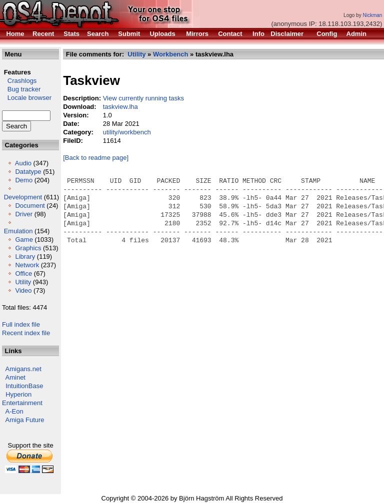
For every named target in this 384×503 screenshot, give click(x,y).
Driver (23, 214)
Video (23, 290)
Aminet (16, 377)
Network (27, 265)
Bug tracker (21, 89)
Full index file (21, 324)
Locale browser (27, 97)
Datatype (28, 171)
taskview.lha (120, 106)
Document (29, 205)
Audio (23, 163)
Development (23, 197)
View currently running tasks (143, 98)
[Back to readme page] (95, 157)
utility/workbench (127, 132)
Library (25, 256)
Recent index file (26, 333)
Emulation (18, 231)
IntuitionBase (24, 386)
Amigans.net (24, 369)
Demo (23, 180)
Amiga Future (25, 420)
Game (23, 239)
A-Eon (15, 411)
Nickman (372, 15)
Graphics (28, 248)
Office (23, 273)
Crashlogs (19, 80)
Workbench (170, 54)
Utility (23, 282)
